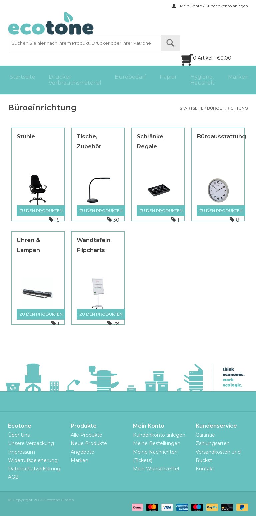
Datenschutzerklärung (34, 469)
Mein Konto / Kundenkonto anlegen (210, 5)
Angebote (82, 452)
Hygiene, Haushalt (202, 80)
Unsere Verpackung (31, 443)
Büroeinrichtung (227, 108)
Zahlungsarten (213, 443)
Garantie (205, 435)
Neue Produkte (89, 443)
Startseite (22, 77)
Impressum (21, 452)
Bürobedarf (130, 77)
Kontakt (205, 469)
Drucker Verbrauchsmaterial (75, 80)
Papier (168, 77)
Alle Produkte (86, 435)
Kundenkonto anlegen (159, 435)
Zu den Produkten (41, 210)
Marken (238, 77)
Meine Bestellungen (156, 443)
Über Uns (19, 435)
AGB (13, 477)
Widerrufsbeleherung (33, 460)
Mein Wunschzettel (156, 469)
